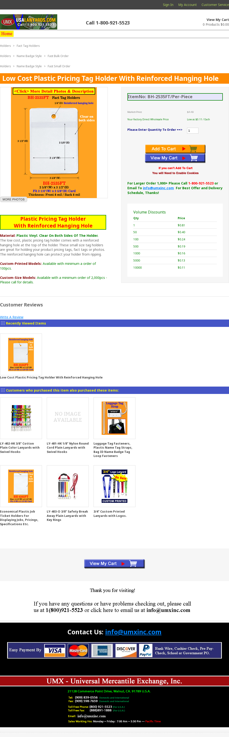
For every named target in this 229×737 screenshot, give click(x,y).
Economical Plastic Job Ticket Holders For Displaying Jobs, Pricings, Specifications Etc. (19, 517)
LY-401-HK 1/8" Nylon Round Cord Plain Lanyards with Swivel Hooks (68, 447)
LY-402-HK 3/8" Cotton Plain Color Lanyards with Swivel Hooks (20, 447)
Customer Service (215, 4)
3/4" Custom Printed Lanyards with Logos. (110, 513)
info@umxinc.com (158, 188)
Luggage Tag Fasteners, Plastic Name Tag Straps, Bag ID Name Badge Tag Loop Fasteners (113, 449)
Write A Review (11, 317)
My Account (187, 4)
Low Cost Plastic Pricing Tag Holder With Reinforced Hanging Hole (51, 377)
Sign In (168, 4)
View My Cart (218, 19)
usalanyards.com (28, 21)
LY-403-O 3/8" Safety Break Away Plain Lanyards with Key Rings (67, 515)
